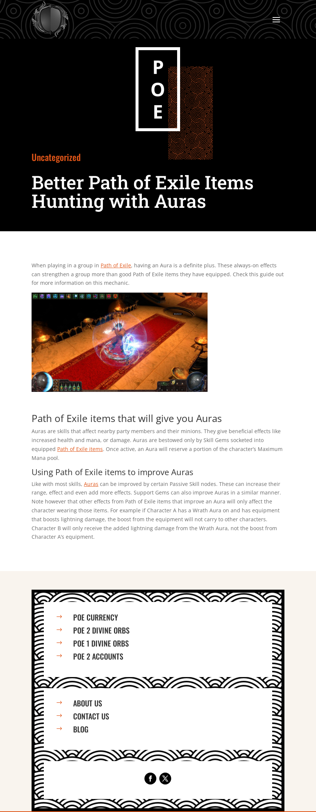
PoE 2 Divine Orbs (101, 630)
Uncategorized (56, 157)
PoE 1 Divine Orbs (101, 643)
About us (87, 703)
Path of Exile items (80, 448)
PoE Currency (95, 617)
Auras (91, 483)
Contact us (91, 716)
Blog (80, 729)
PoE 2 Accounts (98, 656)
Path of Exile (116, 265)
